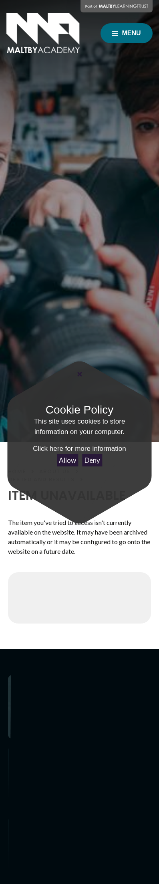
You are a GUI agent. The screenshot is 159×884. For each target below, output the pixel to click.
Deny (92, 460)
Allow (67, 460)
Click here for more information (79, 448)
